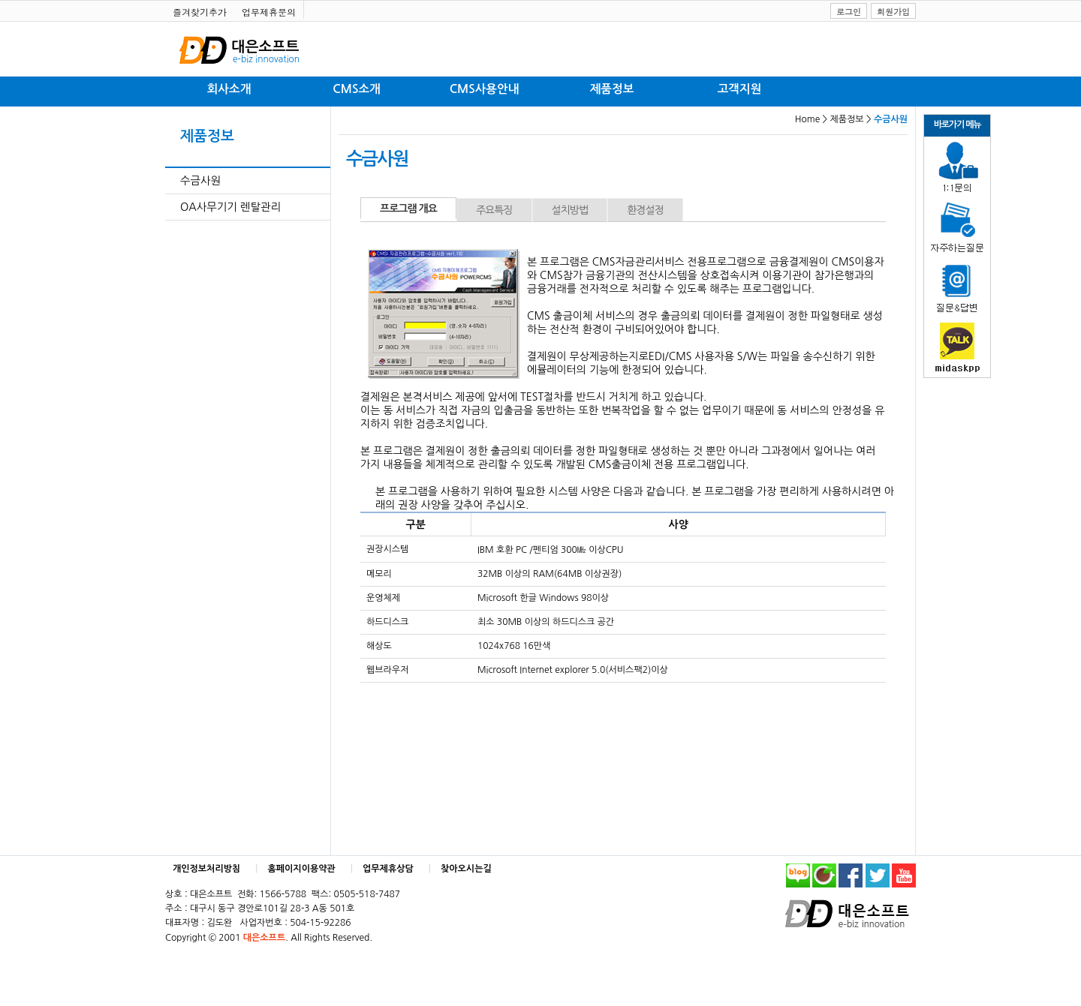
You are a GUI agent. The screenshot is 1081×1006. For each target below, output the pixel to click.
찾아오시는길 (466, 868)
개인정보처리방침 (206, 868)
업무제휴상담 (388, 868)
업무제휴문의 (269, 11)
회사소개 (229, 89)
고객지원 (740, 89)
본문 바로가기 (0, 0)
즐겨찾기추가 (200, 11)
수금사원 (200, 181)
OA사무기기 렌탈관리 (230, 207)
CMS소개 (356, 89)
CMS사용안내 (484, 89)
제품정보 (612, 89)
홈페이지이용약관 (302, 868)
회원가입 (893, 11)
